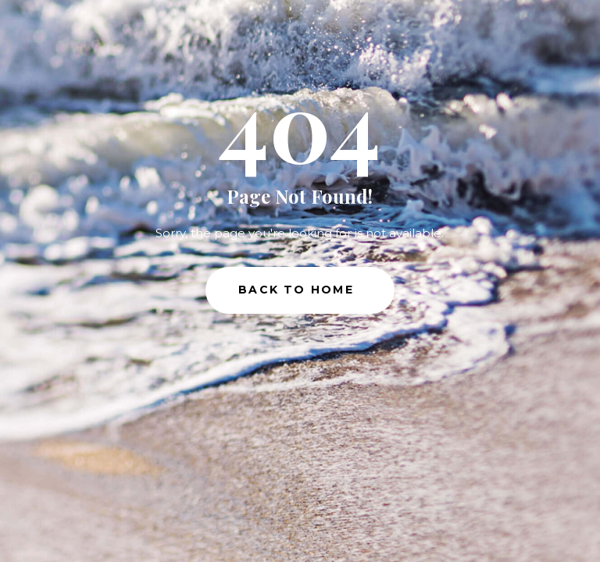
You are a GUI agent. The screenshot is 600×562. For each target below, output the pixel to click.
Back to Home (296, 290)
